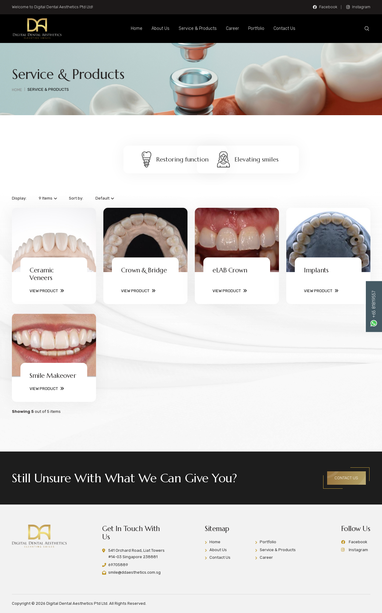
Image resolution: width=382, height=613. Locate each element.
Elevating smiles (255, 161)
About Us (164, 28)
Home (139, 28)
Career (235, 28)
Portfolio (259, 28)
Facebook (325, 7)
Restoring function (126, 161)
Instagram (358, 7)
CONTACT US (345, 478)
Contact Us (287, 28)
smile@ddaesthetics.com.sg (134, 572)
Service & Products (201, 28)
